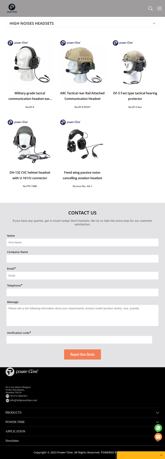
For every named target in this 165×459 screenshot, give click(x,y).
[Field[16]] (82, 259)
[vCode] (79, 340)
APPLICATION (15, 431)
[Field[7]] (82, 242)
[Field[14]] (82, 292)
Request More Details (82, 354)
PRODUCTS (14, 412)
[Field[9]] (82, 275)
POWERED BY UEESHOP (116, 452)
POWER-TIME (15, 422)
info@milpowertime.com (23, 400)
